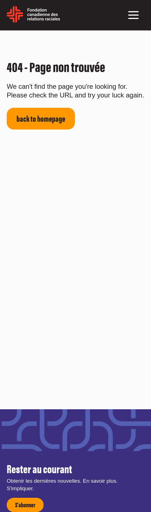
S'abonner (25, 504)
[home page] (33, 20)
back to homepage (40, 118)
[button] (133, 15)
